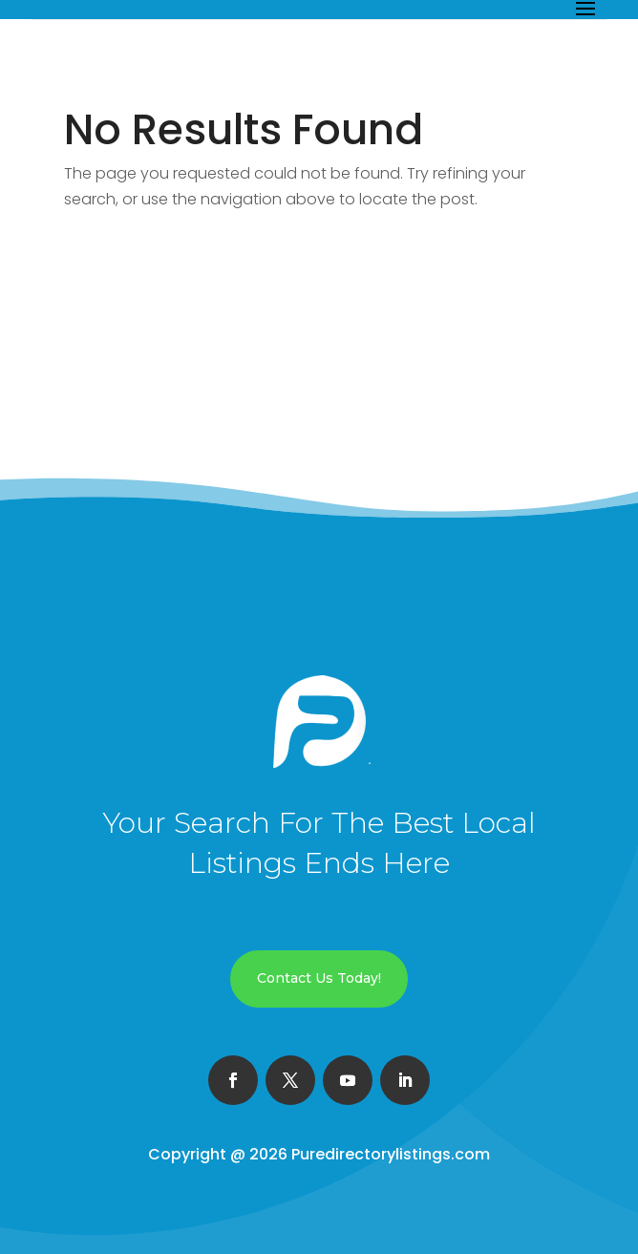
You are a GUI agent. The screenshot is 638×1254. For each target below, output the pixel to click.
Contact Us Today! (319, 978)
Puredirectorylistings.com (390, 1154)
